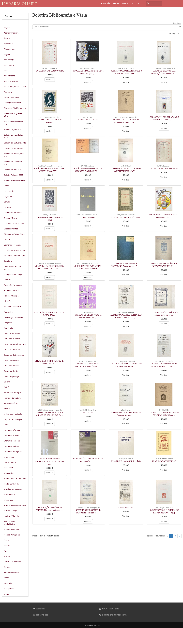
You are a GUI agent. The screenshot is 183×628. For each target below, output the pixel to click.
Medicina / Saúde (11, 484)
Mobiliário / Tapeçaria (13, 489)
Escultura (8, 261)
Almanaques (9, 49)
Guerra (7, 381)
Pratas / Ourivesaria (12, 561)
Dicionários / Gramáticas (14, 234)
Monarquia (8, 500)
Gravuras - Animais (12, 333)
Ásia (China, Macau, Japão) (15, 86)
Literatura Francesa (12, 440)
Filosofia (7, 301)
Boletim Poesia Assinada (14, 180)
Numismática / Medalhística (10, 522)
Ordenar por (173, 34)
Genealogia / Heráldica (13, 317)
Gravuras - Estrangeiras (14, 355)
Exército (7, 279)
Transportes (9, 588)
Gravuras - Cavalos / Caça (15, 344)
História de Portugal (12, 392)
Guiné (6, 387)
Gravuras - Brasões (12, 338)
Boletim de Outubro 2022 (15, 143)
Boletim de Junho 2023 (14, 129)
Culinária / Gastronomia (14, 223)
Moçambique (9, 494)
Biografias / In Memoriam (15, 108)
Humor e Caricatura (12, 398)
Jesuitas (7, 408)
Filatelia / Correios (11, 296)
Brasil (6, 185)
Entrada (105, 3)
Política (7, 545)
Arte (5, 70)
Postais (7, 556)
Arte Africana (9, 75)
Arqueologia (9, 59)
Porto (6, 551)
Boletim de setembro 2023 (13, 162)
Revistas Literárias (11, 572)
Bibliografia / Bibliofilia (13, 102)
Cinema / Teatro (10, 218)
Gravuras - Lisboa (11, 360)
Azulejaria (8, 92)
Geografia (8, 322)
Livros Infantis (10, 462)
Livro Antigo (9, 457)
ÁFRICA (7, 38)
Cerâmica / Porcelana (13, 212)
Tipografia (8, 583)
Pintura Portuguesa (12, 534)
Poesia (6, 540)
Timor (6, 577)
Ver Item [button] (49, 79)
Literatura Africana (12, 430)
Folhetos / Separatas (12, 306)
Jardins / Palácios (11, 403)
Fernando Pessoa (11, 290)
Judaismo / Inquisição (13, 414)
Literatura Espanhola (12, 435)
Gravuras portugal (11, 376)
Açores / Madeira (11, 33)
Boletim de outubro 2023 (15, 148)
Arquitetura (9, 65)
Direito (7, 239)
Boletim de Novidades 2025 (13, 136)
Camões (7, 207)
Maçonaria (8, 467)
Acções (7, 27)
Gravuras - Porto (11, 371)
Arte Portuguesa (11, 81)
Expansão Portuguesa (13, 285)
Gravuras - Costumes (13, 349)
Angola (7, 54)
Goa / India (8, 328)
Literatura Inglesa (11, 446)
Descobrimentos (11, 228)
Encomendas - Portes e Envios (113, 615)
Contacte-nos (40, 615)
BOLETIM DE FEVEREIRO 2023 (14, 122)
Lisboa (6, 424)
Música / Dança (10, 510)
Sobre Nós (39, 609)
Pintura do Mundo (11, 529)
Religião (7, 567)
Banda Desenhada (11, 97)
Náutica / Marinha (11, 516)
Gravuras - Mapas (11, 365)
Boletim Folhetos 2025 (13, 175)
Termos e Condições (109, 609)
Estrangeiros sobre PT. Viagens (13, 267)
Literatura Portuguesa (13, 451)
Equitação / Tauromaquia (14, 255)
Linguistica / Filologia (13, 419)
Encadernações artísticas (14, 250)
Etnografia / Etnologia (13, 274)
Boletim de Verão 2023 (14, 169)
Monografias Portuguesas (15, 505)
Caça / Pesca (9, 196)
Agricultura (8, 43)
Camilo (7, 202)
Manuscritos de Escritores (15, 478)
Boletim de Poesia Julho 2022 (14, 154)
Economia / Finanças (12, 245)
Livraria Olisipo (20, 3)
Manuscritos (9, 473)
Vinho (6, 594)
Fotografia (8, 312)
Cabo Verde (9, 191)
